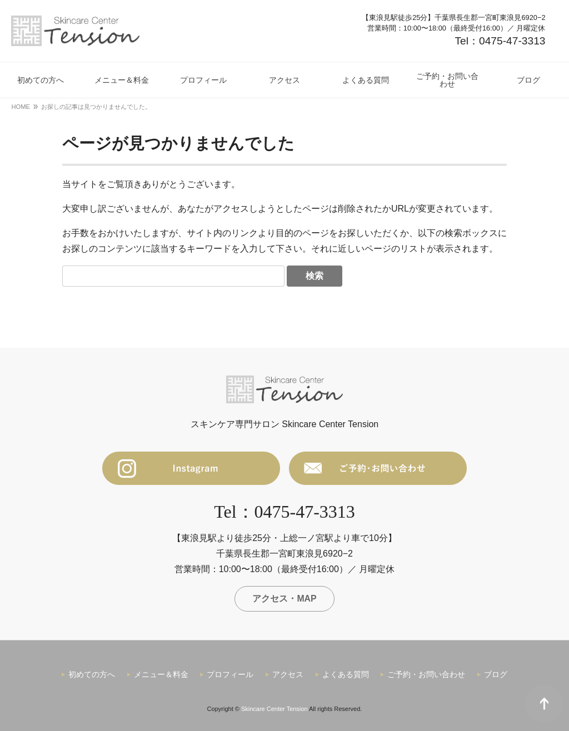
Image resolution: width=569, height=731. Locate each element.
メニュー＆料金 (161, 674)
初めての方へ (91, 674)
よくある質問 (345, 674)
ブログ (495, 674)
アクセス (287, 674)
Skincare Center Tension (274, 708)
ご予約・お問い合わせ (426, 674)
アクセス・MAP (284, 598)
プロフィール (230, 674)
